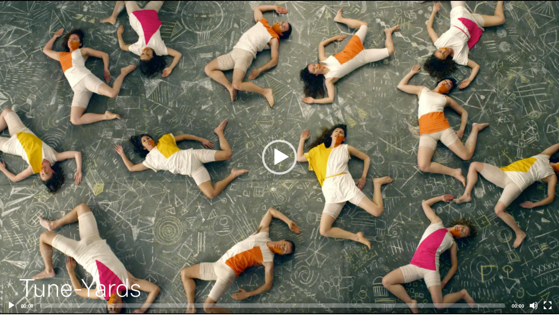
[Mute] (533, 305)
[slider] (272, 305)
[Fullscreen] (547, 305)
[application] (279, 157)
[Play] (11, 305)
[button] (279, 157)
